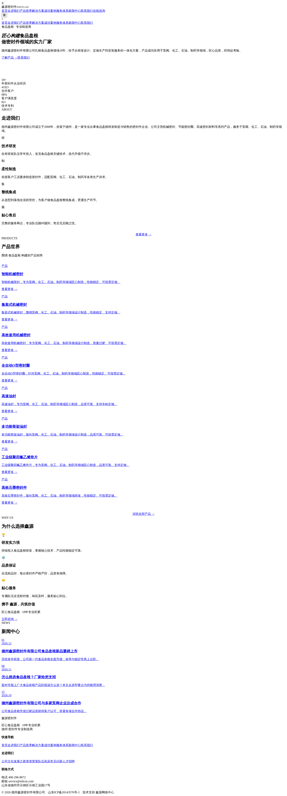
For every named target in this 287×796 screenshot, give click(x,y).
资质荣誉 (32, 761)
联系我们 (87, 10)
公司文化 (8, 761)
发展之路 (20, 761)
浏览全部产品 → (144, 513)
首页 (5, 10)
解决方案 (38, 10)
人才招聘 (68, 761)
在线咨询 (99, 10)
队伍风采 (44, 761)
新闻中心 (75, 10)
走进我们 (14, 10)
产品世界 (26, 10)
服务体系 (62, 10)
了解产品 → (10, 57)
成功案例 (50, 10)
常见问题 (56, 761)
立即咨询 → (10, 619)
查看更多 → (144, 234)
